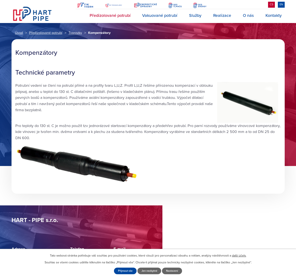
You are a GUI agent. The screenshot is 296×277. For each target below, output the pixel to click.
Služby (195, 15)
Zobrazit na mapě (228, 234)
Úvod (78, 16)
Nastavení (172, 271)
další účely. (239, 255)
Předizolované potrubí (110, 15)
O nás (248, 15)
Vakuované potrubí (159, 15)
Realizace (222, 15)
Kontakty (273, 15)
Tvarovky (75, 33)
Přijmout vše (125, 271)
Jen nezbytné (149, 271)
